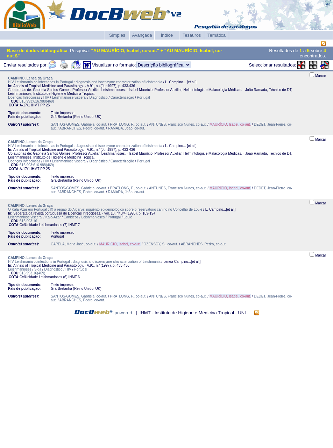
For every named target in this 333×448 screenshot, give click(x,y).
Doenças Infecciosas (24, 97)
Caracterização (122, 97)
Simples (117, 35)
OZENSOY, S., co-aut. (160, 244)
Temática (216, 35)
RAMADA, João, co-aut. (126, 128)
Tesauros (192, 35)
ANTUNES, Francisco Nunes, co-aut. (178, 124)
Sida (37, 269)
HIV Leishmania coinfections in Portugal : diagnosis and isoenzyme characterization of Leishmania (84, 262)
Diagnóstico (98, 97)
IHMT (35, 105)
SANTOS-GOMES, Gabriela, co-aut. (79, 124)
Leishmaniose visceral (69, 97)
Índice (167, 35)
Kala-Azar (53, 217)
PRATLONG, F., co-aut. (128, 124)
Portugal (143, 97)
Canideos (71, 217)
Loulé (127, 217)
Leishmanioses (93, 217)
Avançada (142, 35)
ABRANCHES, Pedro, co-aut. (82, 128)
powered (123, 312)
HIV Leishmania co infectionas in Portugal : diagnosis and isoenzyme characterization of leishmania (85, 82)
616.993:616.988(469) (37, 101)
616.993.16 (28, 221)
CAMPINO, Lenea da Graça (30, 78)
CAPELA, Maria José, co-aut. (73, 244)
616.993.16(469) (32, 273)
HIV (46, 97)
